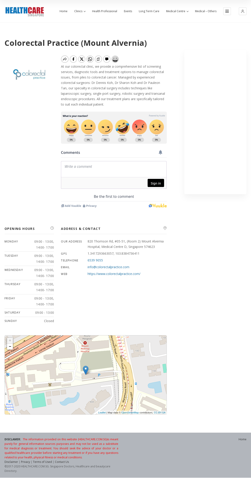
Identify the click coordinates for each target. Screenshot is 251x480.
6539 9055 (95, 260)
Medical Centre (177, 11)
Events (128, 11)
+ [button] (10, 340)
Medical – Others (205, 11)
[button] (242, 11)
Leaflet (102, 412)
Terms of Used (42, 462)
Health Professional (104, 11)
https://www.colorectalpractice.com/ (114, 274)
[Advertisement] (215, 122)
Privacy (25, 462)
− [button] (10, 346)
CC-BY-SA (160, 412)
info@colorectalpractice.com (108, 267)
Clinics (79, 11)
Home (63, 11)
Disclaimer (11, 462)
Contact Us (62, 462)
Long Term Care (149, 11)
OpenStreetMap (130, 412)
